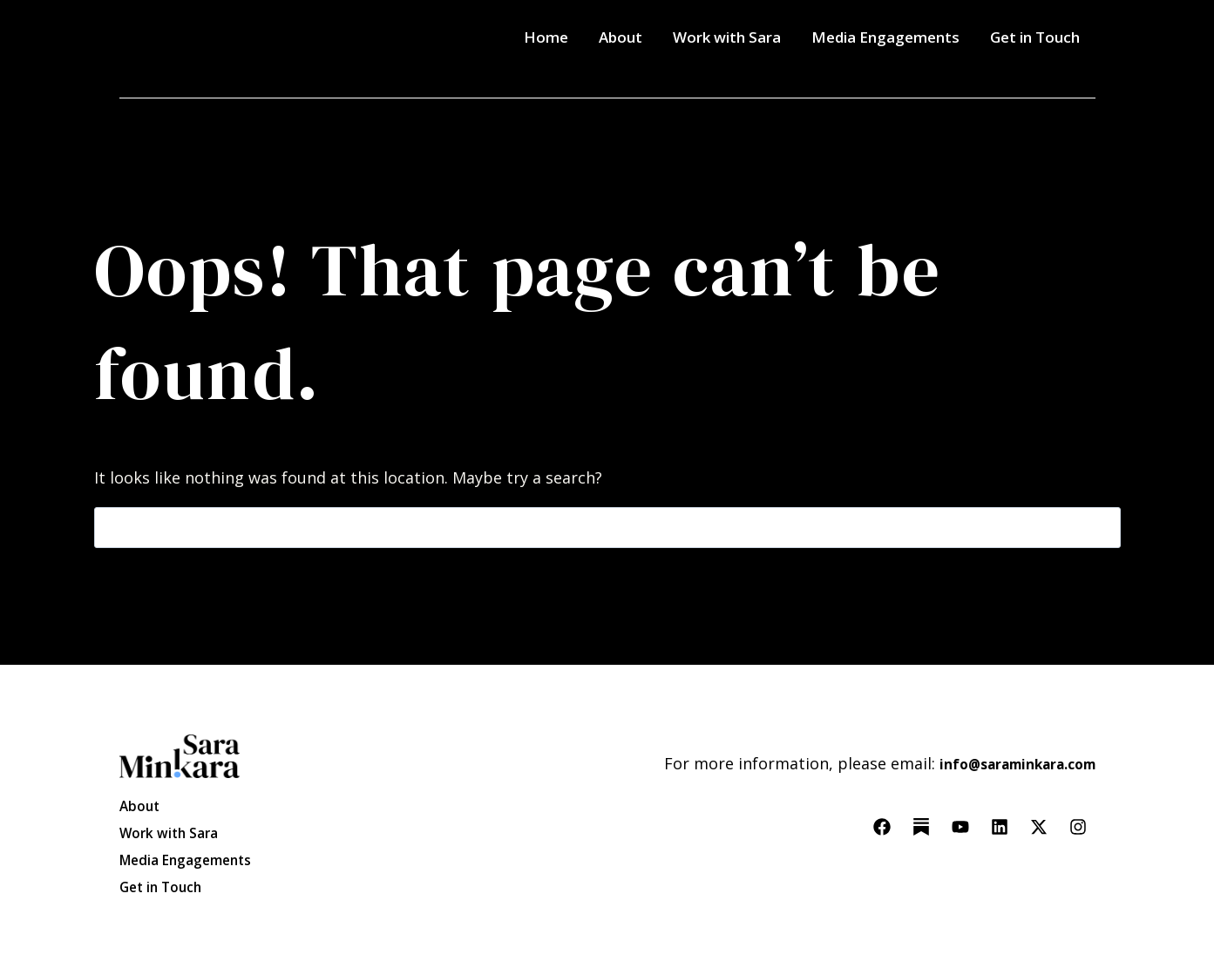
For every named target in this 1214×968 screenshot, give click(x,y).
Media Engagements (885, 37)
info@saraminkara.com (1004, 744)
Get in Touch (1035, 37)
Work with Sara (727, 37)
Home (546, 37)
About (620, 37)
